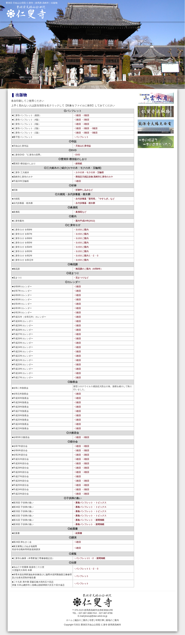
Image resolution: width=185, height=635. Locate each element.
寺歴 (114, 16)
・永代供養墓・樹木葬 (84, 203)
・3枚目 (94, 128)
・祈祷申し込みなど (83, 190)
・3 (96, 255)
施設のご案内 (88, 16)
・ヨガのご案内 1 (81, 255)
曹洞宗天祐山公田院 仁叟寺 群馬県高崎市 (101, 624)
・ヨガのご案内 (81, 229)
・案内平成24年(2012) (84, 221)
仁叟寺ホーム (63, 16)
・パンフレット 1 (81, 568)
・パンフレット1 (81, 558)
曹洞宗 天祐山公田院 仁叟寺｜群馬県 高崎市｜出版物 (31, 3)
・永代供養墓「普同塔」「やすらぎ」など (94, 199)
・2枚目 (85, 115)
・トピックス (99, 502)
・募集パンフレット (83, 502)
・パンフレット (81, 137)
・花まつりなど (81, 277)
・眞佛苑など (79, 212)
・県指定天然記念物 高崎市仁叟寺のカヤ (93, 176)
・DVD (76, 154)
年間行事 (138, 16)
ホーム (69, 620)
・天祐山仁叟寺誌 (82, 146)
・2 (92, 255)
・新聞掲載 (98, 520)
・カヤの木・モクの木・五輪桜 (88, 172)
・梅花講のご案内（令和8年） (88, 269)
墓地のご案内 (165, 16)
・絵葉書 (77, 533)
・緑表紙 (77, 163)
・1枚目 (77, 115)
